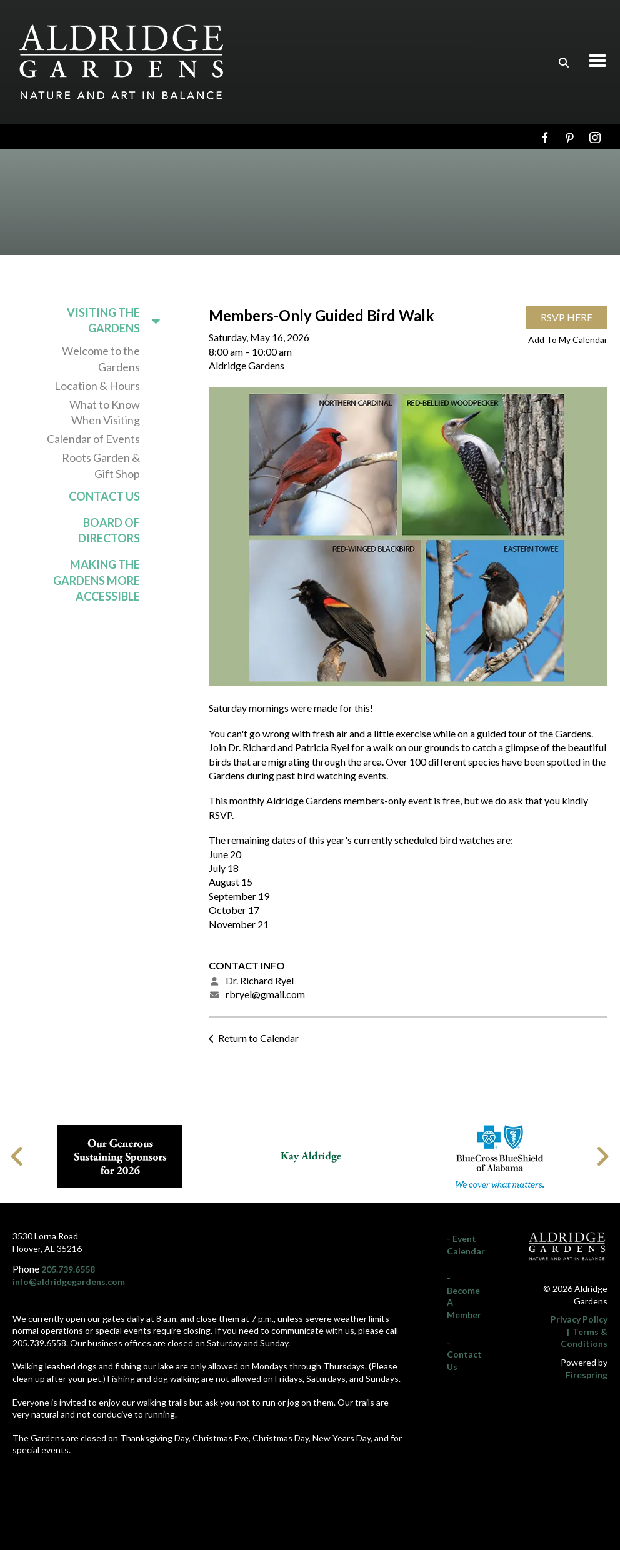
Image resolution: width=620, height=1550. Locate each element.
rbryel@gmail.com (265, 994)
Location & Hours (97, 385)
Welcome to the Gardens (101, 358)
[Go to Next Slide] (602, 1156)
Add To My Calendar (568, 339)
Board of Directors (109, 530)
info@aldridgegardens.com (68, 1281)
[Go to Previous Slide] (18, 1156)
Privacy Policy (579, 1319)
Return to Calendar (258, 1038)
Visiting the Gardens (119, 320)
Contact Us (104, 496)
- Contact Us (464, 1354)
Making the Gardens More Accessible (96, 580)
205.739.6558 (68, 1269)
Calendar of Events (93, 439)
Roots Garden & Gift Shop (101, 465)
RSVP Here (566, 317)
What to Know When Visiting (104, 412)
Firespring (587, 1374)
